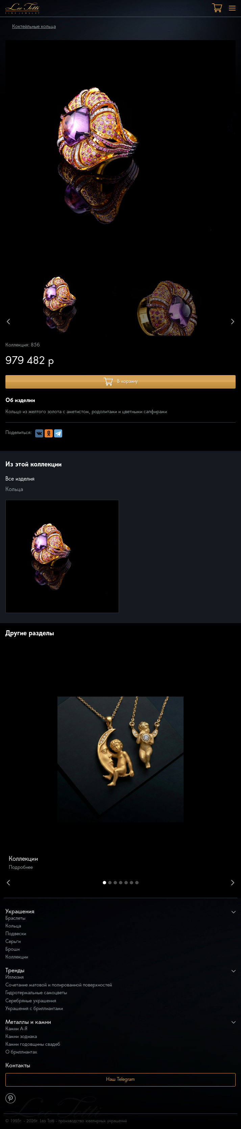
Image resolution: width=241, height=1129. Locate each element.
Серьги (13, 941)
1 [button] (104, 882)
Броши (12, 949)
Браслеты (15, 918)
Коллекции (16, 957)
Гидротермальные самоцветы (36, 993)
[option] (69, 304)
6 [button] (131, 882)
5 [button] (126, 882)
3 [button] (115, 882)
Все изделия (19, 479)
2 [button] (110, 882)
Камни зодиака (21, 1036)
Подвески (15, 934)
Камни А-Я (16, 1029)
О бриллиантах (21, 1052)
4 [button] (120, 882)
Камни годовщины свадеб (32, 1044)
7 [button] (137, 882)
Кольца (14, 489)
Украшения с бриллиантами (34, 1008)
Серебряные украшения (30, 1001)
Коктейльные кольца (34, 26)
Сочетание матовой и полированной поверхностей (58, 985)
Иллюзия (14, 977)
